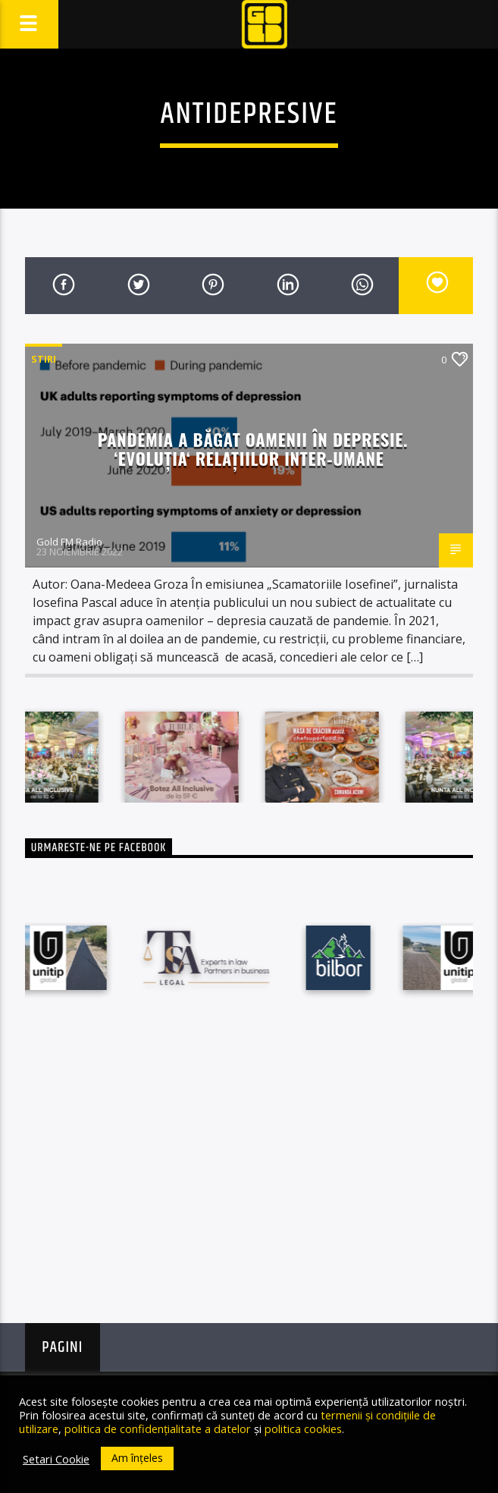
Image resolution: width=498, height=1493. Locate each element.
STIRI (43, 359)
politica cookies (303, 1428)
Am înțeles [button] (137, 1458)
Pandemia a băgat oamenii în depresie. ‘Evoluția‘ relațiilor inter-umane (253, 448)
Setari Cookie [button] (56, 1459)
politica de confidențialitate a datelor (157, 1428)
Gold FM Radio (69, 541)
